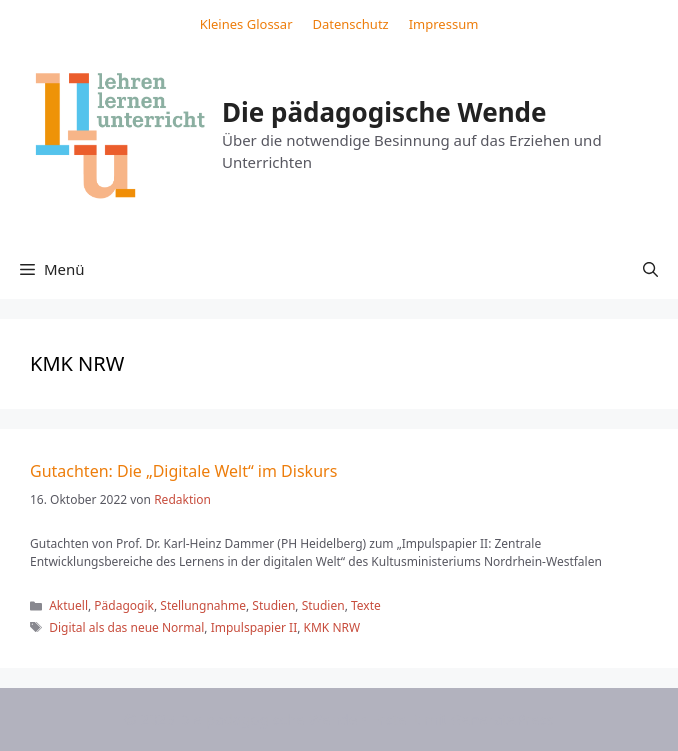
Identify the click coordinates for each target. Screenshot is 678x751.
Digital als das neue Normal (126, 627)
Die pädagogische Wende (384, 112)
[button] (650, 269)
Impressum (444, 24)
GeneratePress (502, 719)
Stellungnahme (203, 605)
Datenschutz (351, 24)
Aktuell (68, 605)
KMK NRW (332, 627)
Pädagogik (124, 605)
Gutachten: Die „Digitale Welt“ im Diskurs (183, 471)
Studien (273, 605)
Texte (366, 605)
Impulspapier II (254, 627)
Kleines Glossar (246, 24)
